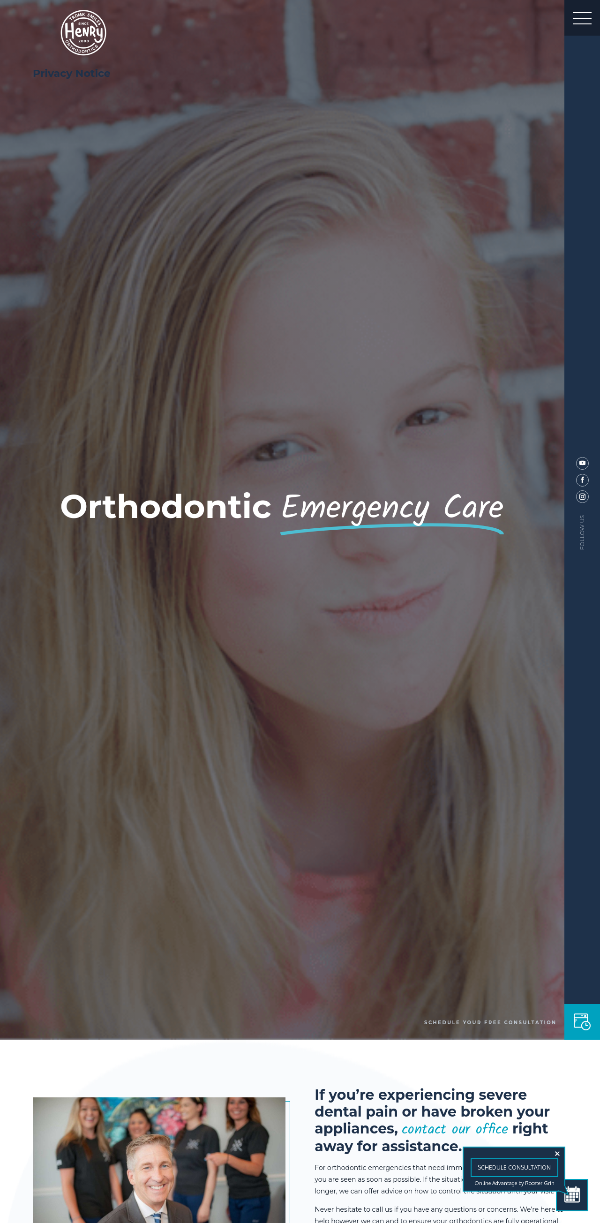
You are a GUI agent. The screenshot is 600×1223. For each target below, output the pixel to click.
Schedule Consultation (514, 1167)
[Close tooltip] (557, 1153)
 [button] (582, 18)
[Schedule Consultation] (572, 1195)
